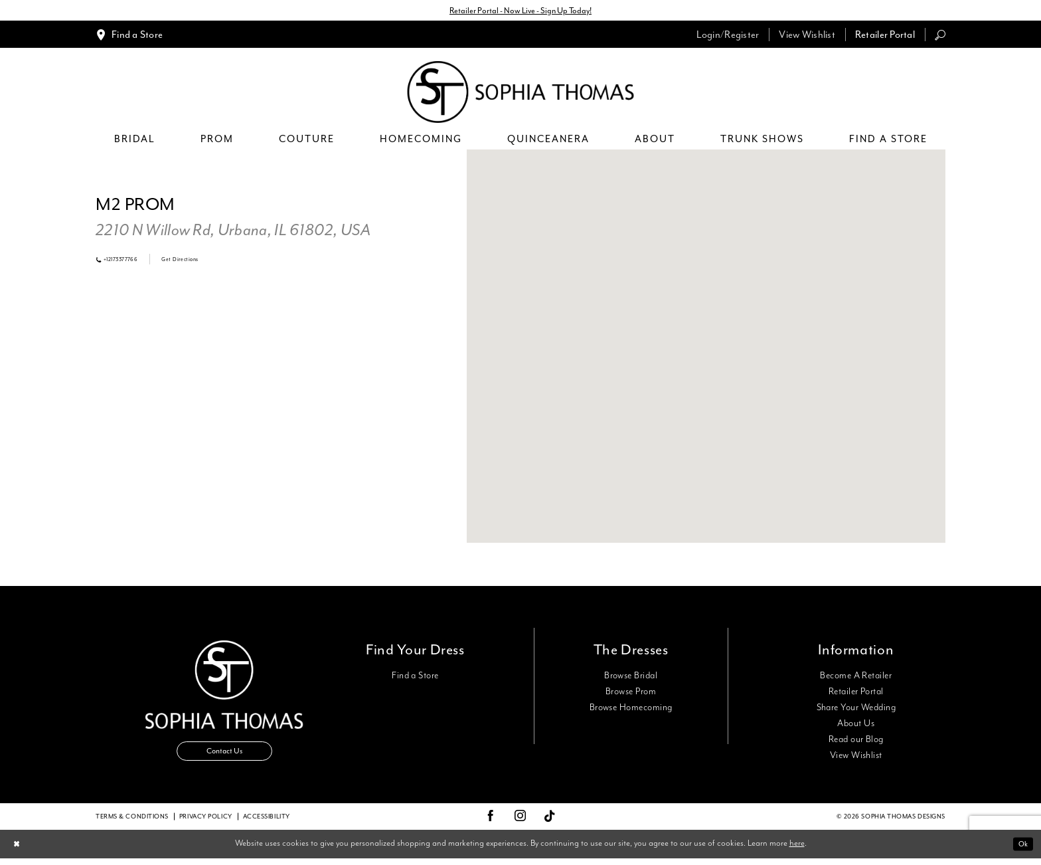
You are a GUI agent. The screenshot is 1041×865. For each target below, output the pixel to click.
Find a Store (415, 678)
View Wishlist (856, 758)
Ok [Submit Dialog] (1020, 850)
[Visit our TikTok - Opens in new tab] (550, 823)
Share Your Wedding (856, 710)
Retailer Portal (856, 694)
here (797, 850)
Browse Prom (630, 694)
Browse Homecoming (631, 710)
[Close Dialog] (19, 850)
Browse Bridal (630, 678)
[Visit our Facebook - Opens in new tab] (490, 823)
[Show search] (940, 37)
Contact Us (224, 758)
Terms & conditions (132, 823)
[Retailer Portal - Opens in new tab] (885, 37)
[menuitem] (129, 37)
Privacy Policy (205, 823)
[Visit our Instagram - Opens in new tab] (520, 823)
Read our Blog (856, 742)
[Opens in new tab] (233, 233)
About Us (855, 726)
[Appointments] (129, 37)
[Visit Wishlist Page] (807, 37)
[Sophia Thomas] (521, 95)
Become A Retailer (856, 678)
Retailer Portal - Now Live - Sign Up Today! (520, 11)
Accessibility (266, 823)
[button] (727, 37)
